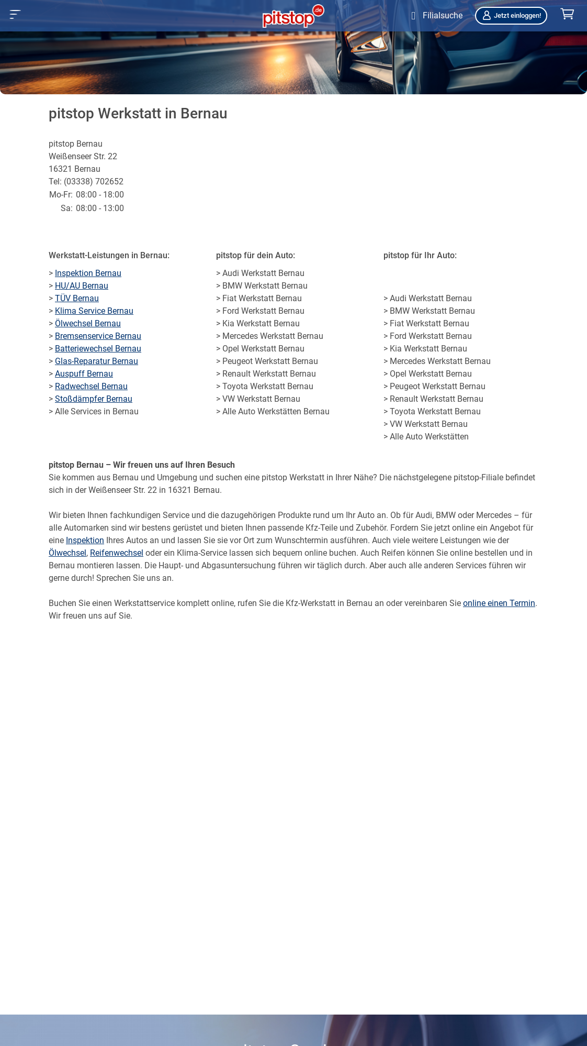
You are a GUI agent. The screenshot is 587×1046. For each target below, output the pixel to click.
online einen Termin (499, 603)
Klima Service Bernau (94, 311)
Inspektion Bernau (88, 273)
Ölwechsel (67, 553)
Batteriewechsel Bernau (98, 349)
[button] (15, 14)
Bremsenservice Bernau (98, 336)
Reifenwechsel (116, 553)
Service (176, 515)
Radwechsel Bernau (91, 386)
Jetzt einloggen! (511, 15)
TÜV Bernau (77, 298)
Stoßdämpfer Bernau (93, 399)
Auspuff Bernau (84, 374)
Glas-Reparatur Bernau (96, 361)
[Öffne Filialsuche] (434, 15)
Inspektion (85, 540)
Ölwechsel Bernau (88, 323)
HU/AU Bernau (81, 286)
